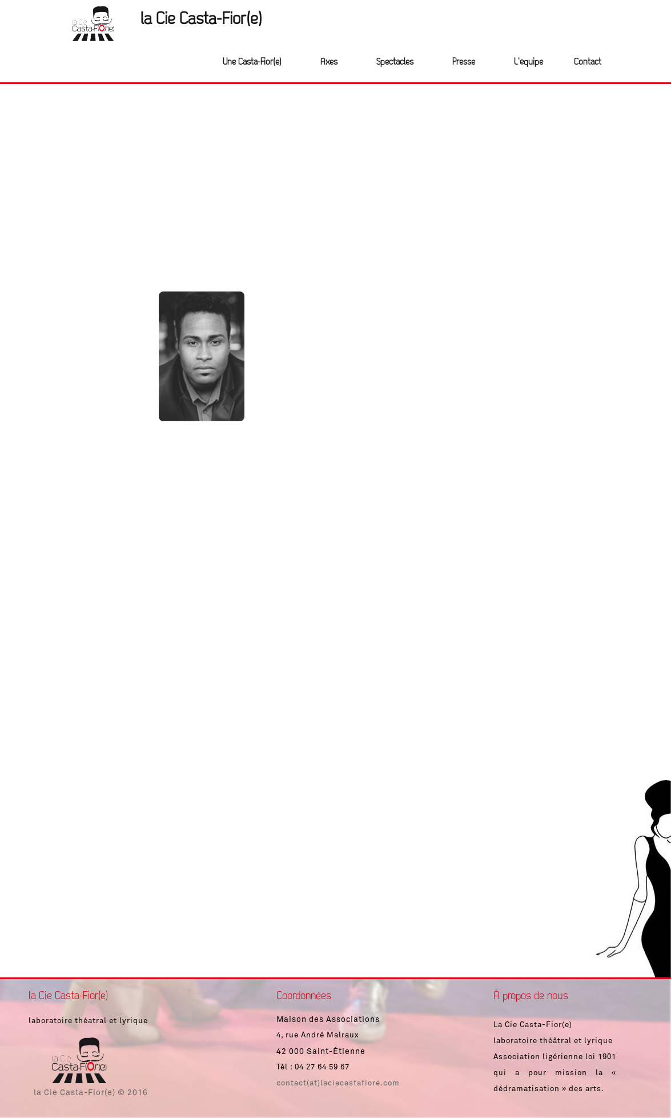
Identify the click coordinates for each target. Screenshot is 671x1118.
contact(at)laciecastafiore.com (338, 1083)
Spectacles (394, 62)
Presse (463, 62)
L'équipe (528, 62)
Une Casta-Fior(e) (252, 62)
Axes (328, 62)
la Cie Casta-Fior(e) (201, 20)
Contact (587, 62)
